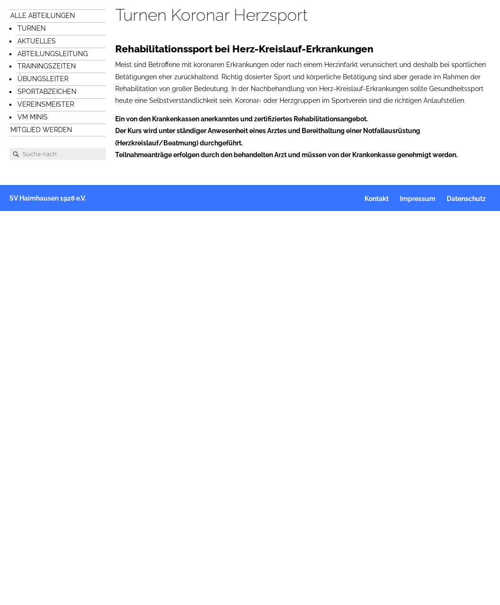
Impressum (417, 198)
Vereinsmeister (45, 104)
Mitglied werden (41, 130)
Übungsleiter (42, 79)
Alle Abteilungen (42, 15)
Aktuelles (36, 41)
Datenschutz (466, 198)
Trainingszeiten (46, 66)
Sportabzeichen (46, 91)
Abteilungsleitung (52, 54)
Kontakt (376, 198)
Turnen (31, 28)
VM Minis (32, 117)
